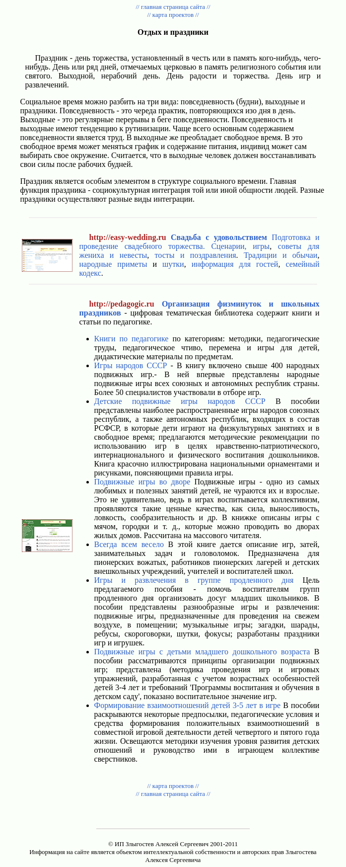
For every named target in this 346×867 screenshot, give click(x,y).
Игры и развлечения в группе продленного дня (194, 580)
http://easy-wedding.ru (127, 237)
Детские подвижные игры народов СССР (180, 401)
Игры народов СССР (130, 365)
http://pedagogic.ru (121, 304)
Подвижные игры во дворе (142, 481)
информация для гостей (235, 264)
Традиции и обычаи (281, 255)
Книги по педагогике (131, 338)
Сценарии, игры (240, 246)
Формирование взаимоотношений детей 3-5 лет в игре (187, 705)
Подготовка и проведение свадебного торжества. (199, 241)
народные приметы (113, 264)
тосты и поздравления (195, 255)
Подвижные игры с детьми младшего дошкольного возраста (202, 651)
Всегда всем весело (129, 544)
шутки (173, 264)
